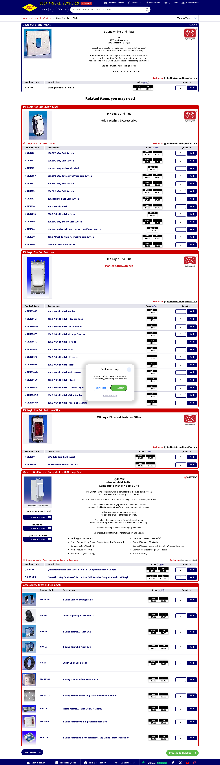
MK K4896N (30, 214)
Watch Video (38, 517)
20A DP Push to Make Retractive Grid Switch (71, 237)
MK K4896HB (31, 364)
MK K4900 (30, 229)
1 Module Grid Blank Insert (61, 244)
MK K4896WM (31, 402)
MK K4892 (30, 191)
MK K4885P (30, 175)
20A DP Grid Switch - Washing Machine (67, 403)
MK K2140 (45, 679)
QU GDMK (30, 569)
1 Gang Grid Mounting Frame (78, 599)
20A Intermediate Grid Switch (63, 199)
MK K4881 (30, 153)
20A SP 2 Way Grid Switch (61, 191)
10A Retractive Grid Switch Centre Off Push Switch (74, 229)
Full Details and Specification (180, 78)
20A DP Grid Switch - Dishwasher (65, 326)
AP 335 (43, 708)
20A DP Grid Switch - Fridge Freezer (66, 334)
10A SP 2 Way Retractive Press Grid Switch (70, 176)
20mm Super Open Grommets (78, 615)
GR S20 (43, 615)
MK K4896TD (31, 387)
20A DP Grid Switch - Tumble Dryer (66, 387)
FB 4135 (44, 737)
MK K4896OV (31, 380)
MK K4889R (30, 464)
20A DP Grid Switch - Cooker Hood (65, 319)
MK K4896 (30, 206)
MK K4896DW (31, 326)
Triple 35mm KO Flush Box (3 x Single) (82, 709)
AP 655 (43, 631)
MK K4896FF (31, 334)
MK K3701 (45, 599)
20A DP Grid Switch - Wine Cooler (65, 395)
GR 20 (43, 662)
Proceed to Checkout (184, 752)
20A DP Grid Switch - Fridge (62, 342)
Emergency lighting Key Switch (36, 18)
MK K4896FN (31, 349)
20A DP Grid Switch (58, 206)
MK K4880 (30, 244)
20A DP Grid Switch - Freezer (63, 357)
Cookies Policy (110, 395)
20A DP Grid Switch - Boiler (62, 311)
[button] (129, 369)
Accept (119, 387)
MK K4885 (30, 168)
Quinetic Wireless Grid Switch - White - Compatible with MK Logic (82, 569)
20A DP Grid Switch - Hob (61, 365)
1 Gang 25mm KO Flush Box (77, 632)
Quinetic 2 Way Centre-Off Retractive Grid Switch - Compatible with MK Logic (88, 577)
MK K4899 (30, 221)
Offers (62, 9)
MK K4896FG (31, 341)
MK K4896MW (31, 372)
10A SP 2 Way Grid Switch (61, 160)
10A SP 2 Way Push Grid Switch (63, 168)
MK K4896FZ (31, 357)
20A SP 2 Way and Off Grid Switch (65, 221)
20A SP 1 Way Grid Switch (61, 183)
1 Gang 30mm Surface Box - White (80, 679)
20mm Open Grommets (75, 663)
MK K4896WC (31, 395)
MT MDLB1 (45, 721)
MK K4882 (30, 160)
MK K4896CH (31, 319)
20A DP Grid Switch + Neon (61, 214)
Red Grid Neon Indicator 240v (63, 464)
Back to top (33, 752)
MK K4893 (30, 198)
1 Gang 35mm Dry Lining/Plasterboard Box (85, 721)
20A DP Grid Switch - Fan (60, 349)
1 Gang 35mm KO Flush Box (77, 647)
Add (192, 87)
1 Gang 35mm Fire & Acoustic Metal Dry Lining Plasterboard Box (96, 737)
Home (44, 9)
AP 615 (43, 647)
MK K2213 (45, 695)
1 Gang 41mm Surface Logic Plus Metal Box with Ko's (90, 695)
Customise (101, 387)
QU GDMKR (30, 577)
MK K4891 (30, 183)
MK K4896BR (31, 311)
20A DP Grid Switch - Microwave (64, 372)
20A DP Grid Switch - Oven (61, 380)
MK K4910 (30, 236)
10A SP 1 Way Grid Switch (61, 153)
